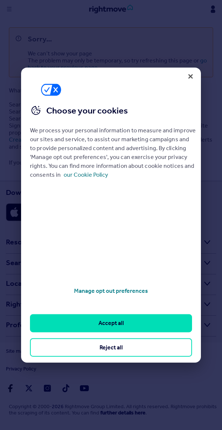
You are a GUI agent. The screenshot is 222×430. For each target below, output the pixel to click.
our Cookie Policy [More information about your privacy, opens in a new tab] (86, 174)
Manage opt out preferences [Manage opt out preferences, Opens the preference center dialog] (111, 290)
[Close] (190, 76)
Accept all (111, 322)
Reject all (111, 347)
